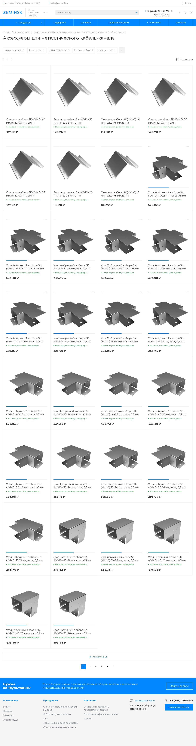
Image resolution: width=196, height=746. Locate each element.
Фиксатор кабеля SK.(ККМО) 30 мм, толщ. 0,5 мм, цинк (167, 121)
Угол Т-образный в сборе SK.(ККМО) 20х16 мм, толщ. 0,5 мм (167, 486)
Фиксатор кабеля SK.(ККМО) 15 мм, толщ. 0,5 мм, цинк (120, 194)
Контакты (90, 700)
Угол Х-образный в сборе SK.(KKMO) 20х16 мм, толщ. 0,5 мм (119, 340)
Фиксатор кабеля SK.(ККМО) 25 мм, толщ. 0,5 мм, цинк (25, 194)
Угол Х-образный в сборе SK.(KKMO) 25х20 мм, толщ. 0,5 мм (72, 340)
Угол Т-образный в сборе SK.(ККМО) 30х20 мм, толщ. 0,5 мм (72, 486)
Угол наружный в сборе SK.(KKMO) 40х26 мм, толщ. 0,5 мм (167, 559)
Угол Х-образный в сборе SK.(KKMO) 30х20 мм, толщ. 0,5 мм (25, 340)
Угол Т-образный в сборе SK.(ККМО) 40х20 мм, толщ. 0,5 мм (167, 413)
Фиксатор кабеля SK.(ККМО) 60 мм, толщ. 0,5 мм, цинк (25, 121)
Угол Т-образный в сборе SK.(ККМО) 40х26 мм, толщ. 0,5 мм (120, 413)
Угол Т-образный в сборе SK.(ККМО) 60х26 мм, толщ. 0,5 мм (25, 413)
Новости (7, 711)
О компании (10, 700)
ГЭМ (45, 718)
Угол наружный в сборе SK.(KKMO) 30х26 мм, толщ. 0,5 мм (72, 632)
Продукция (50, 700)
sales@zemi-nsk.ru (59, 3)
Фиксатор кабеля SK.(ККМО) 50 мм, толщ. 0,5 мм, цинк (72, 121)
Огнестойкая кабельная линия (59, 727)
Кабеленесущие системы (57, 714)
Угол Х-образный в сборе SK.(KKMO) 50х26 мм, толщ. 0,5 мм (25, 267)
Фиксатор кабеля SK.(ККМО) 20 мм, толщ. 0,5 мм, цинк (73, 194)
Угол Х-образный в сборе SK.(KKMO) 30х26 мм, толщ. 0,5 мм (167, 267)
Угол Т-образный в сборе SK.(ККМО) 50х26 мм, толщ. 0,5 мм (72, 413)
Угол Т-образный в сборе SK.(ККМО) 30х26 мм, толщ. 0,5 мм (25, 486)
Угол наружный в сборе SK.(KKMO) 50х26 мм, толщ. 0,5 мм (120, 559)
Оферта (88, 718)
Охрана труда (10, 719)
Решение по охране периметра (60, 723)
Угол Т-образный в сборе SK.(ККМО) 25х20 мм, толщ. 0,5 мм (120, 486)
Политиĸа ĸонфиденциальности (101, 714)
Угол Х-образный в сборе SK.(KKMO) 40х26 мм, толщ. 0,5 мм (72, 267)
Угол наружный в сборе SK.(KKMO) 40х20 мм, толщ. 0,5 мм (25, 632)
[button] (16, 260)
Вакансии (8, 715)
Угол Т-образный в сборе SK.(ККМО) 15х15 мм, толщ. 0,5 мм (24, 559)
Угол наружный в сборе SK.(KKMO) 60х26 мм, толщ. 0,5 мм (72, 559)
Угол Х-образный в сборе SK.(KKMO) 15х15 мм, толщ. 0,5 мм (166, 340)
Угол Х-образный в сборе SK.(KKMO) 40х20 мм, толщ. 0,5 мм (120, 267)
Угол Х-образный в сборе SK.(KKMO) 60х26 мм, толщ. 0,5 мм (167, 194)
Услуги (6, 706)
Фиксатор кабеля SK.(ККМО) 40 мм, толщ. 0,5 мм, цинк (120, 121)
